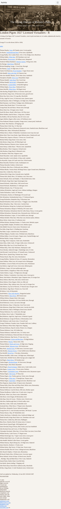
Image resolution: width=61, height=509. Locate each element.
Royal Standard (17, 71)
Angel (8, 68)
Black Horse (12, 296)
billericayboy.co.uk (5, 502)
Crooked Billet (12, 84)
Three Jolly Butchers (13, 293)
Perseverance (11, 59)
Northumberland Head (12, 52)
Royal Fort (11, 353)
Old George (12, 374)
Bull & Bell (13, 82)
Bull (10, 376)
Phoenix (10, 341)
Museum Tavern (12, 351)
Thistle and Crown (14, 344)
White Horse (12, 89)
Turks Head (12, 80)
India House (10, 64)
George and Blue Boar (17, 339)
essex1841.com (4, 507)
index (1, 46)
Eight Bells (12, 380)
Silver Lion (15, 78)
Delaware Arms (14, 346)
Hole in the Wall (12, 73)
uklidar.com (3, 506)
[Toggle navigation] (57, 2)
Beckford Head (13, 362)
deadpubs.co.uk (4, 504)
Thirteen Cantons (20, 61)
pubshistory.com (4, 501)
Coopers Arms (11, 369)
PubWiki (4, 2)
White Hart (12, 57)
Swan (10, 50)
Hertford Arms (11, 348)
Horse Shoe (12, 87)
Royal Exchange (12, 367)
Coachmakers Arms (13, 371)
